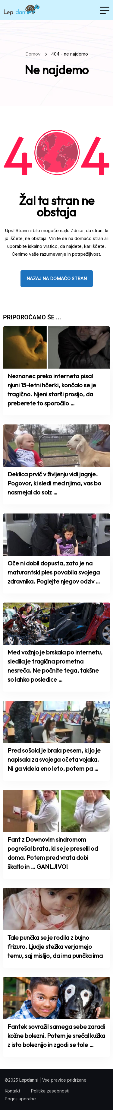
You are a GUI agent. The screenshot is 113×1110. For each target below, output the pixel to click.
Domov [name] (34, 54)
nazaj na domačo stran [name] (57, 278)
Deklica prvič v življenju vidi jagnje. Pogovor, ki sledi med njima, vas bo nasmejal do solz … (54, 483)
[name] (22, 10)
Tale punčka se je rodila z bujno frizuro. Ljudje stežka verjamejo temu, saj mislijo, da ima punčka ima (55, 946)
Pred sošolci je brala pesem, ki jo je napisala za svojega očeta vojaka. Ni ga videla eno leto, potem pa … (54, 759)
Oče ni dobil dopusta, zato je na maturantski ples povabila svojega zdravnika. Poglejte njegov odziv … (54, 572)
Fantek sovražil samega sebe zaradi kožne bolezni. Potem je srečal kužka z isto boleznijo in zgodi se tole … (56, 1035)
